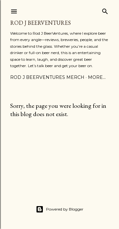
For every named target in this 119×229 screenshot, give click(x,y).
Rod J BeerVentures (40, 22)
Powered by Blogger (59, 209)
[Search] (105, 10)
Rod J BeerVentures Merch (47, 77)
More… (97, 77)
